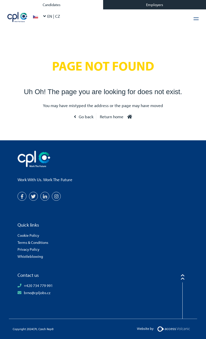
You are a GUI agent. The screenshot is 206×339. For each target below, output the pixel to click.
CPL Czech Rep (17, 17)
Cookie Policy (28, 235)
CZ (57, 16)
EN (50, 16)
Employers (154, 4)
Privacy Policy (28, 249)
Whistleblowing (30, 256)
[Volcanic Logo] (174, 328)
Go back (86, 116)
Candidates (51, 4)
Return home (111, 116)
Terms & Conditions (33, 242)
